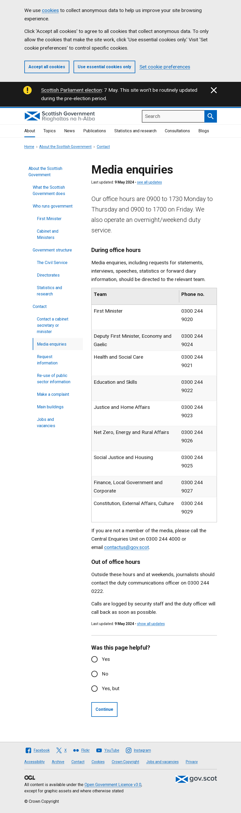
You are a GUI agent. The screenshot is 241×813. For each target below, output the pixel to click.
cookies (50, 10)
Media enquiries (51, 344)
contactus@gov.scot (126, 547)
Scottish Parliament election (71, 90)
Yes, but (110, 688)
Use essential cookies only (104, 66)
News (69, 130)
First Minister (49, 218)
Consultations (177, 130)
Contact (103, 147)
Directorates (48, 275)
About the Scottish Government (65, 147)
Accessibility (34, 762)
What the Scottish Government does (49, 190)
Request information (47, 359)
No (105, 674)
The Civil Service (52, 262)
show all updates (151, 624)
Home (29, 147)
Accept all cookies (47, 66)
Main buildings (50, 406)
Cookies (98, 762)
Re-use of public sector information (53, 378)
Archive (58, 762)
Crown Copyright (125, 762)
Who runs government (52, 206)
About (29, 130)
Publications (94, 130)
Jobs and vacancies (46, 422)
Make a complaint (53, 394)
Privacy (192, 762)
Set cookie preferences (164, 67)
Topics (49, 130)
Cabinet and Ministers (47, 234)
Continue (104, 709)
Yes (106, 659)
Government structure (52, 250)
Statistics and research (135, 130)
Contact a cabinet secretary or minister (52, 325)
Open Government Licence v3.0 (113, 784)
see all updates (149, 182)
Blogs (203, 130)
